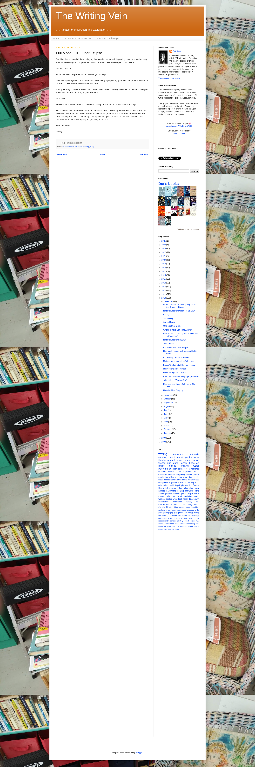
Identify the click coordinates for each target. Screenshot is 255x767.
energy (190, 513)
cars (185, 513)
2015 (163, 279)
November (168, 395)
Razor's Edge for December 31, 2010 (179, 311)
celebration (163, 485)
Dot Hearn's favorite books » (188, 229)
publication (163, 477)
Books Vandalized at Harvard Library (179, 365)
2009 (163, 438)
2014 (163, 283)
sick (197, 502)
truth (179, 510)
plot (182, 485)
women (174, 504)
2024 (163, 245)
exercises (162, 474)
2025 (163, 241)
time (191, 477)
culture (182, 504)
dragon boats (181, 480)
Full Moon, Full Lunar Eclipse (175, 347)
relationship (162, 510)
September (169, 403)
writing (162, 454)
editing (172, 465)
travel (179, 460)
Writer (190, 480)
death (170, 518)
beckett (176, 529)
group (183, 510)
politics (196, 474)
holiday (189, 502)
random (161, 496)
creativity (163, 457)
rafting (196, 513)
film (181, 482)
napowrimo (171, 491)
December (168, 301)
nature (189, 474)
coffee (177, 524)
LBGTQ (165, 515)
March (167, 425)
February (168, 429)
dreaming (176, 518)
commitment (163, 502)
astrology (195, 515)
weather (161, 499)
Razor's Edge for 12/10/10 (174, 373)
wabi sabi (171, 526)
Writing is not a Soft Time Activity (177, 330)
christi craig (190, 521)
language (190, 510)
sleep (92, 147)
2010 (163, 298)
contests (177, 493)
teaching (190, 482)
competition (163, 482)
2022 (163, 252)
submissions (178, 469)
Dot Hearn (177, 51)
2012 (163, 290)
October (167, 399)
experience (174, 482)
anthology (183, 526)
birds (172, 524)
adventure (171, 496)
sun (159, 515)
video (171, 477)
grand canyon (187, 493)
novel (196, 460)
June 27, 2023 (179, 133)
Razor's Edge (187, 463)
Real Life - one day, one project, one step (181, 376)
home (196, 493)
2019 (163, 264)
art (197, 463)
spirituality (172, 510)
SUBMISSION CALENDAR (78, 38)
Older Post (143, 154)
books (196, 477)
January (167, 433)
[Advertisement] (194, 584)
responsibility (163, 521)
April (166, 422)
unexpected (163, 504)
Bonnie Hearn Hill (70, 147)
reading (86, 147)
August (167, 406)
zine (177, 526)
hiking (182, 524)
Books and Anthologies (108, 38)
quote (196, 496)
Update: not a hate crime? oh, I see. (178, 361)
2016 (163, 275)
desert (181, 507)
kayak (177, 485)
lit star (169, 507)
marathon (189, 491)
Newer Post (62, 154)
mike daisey (194, 518)
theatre (162, 460)
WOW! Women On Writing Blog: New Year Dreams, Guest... (179, 306)
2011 (163, 294)
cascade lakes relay (178, 488)
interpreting (180, 474)
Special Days (169, 322)
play (175, 513)
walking (185, 465)
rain (189, 515)
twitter (190, 526)
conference (177, 502)
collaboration (169, 480)
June (166, 414)
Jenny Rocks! (169, 343)
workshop (195, 469)
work (196, 457)
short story (194, 488)
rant (197, 521)
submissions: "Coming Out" (175, 380)
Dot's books (168, 184)
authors (161, 491)
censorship (162, 518)
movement (173, 515)
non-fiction (187, 496)
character (162, 471)
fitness (196, 480)
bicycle (167, 524)
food (197, 482)
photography (168, 513)
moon (80, 147)
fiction (187, 469)
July (166, 410)
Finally (166, 314)
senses (173, 521)
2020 (163, 260)
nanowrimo (177, 454)
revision (188, 485)
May (166, 418)
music (161, 465)
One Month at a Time (172, 326)
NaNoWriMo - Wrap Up (173, 390)
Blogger (139, 752)
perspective (182, 515)
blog (176, 507)
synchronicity (190, 524)
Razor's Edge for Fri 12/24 (174, 340)
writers (171, 471)
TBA (191, 499)
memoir (188, 460)
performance (165, 468)
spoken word (171, 499)
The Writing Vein (91, 15)
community (193, 454)
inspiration (187, 471)
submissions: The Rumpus (174, 369)
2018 (163, 267)
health (171, 485)
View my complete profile (169, 78)
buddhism (195, 507)
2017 (163, 271)
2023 (163, 248)
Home (56, 38)
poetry (188, 457)
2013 (163, 286)
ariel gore (172, 463)
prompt (171, 460)
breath (196, 499)
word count (176, 457)
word (185, 477)
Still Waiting (168, 318)
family (189, 504)
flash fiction (183, 499)
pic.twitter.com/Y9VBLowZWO (179, 126)
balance (171, 474)
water (196, 465)
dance (196, 471)
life (185, 482)
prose (180, 513)
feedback (184, 518)
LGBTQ (180, 521)
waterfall (171, 529)
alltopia (161, 524)
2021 (163, 256)
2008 (163, 442)
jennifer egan (162, 529)
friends (161, 463)
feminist (196, 526)
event (179, 496)
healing (180, 491)
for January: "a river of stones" (176, 357)
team (188, 507)
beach (178, 471)
